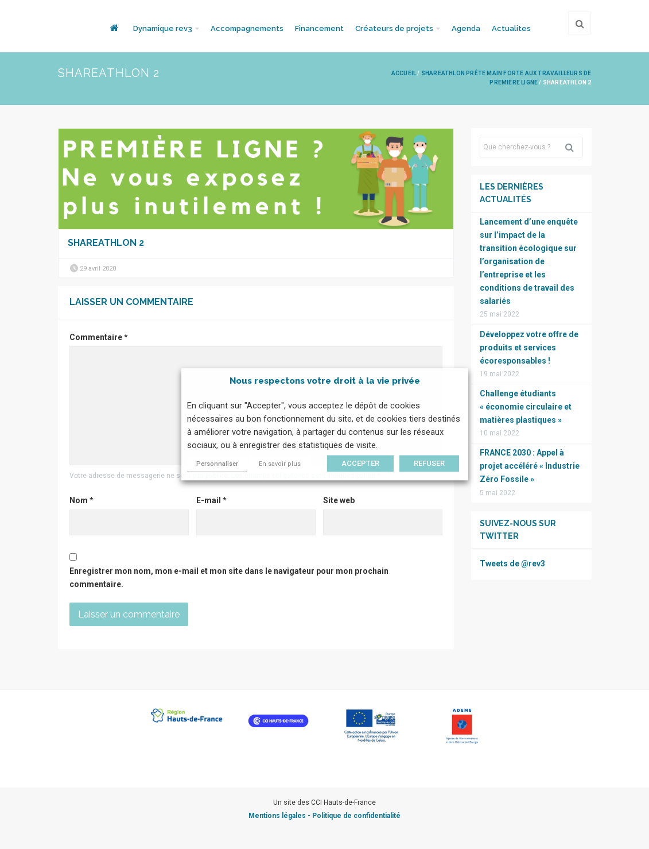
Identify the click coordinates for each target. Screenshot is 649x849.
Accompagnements (247, 28)
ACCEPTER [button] (360, 464)
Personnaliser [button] (217, 464)
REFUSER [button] (429, 464)
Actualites (511, 28)
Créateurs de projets (394, 28)
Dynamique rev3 (162, 28)
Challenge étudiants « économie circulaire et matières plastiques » (526, 406)
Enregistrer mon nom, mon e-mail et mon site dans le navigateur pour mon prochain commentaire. (228, 577)
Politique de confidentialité (356, 816)
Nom (81, 500)
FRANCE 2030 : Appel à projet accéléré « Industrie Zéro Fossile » (530, 466)
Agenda (466, 28)
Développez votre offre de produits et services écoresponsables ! (529, 347)
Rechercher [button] (573, 147)
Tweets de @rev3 (512, 563)
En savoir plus (280, 464)
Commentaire (98, 337)
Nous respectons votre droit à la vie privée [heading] (325, 381)
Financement (319, 28)
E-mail (211, 500)
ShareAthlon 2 (106, 242)
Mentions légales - (280, 816)
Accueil (403, 73)
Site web (339, 500)
